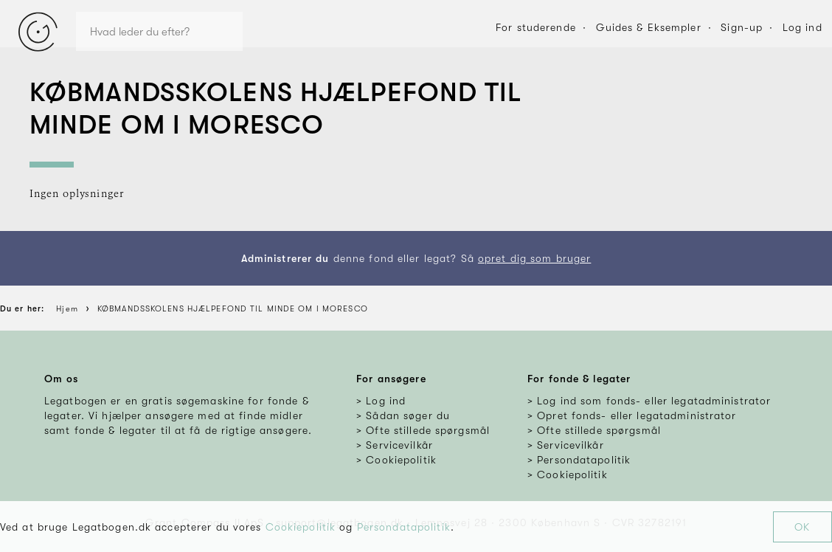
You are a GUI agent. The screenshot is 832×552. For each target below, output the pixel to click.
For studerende (536, 27)
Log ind (802, 27)
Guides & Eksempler (648, 27)
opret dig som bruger (534, 258)
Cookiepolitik (301, 527)
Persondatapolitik (404, 527)
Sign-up (742, 27)
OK (802, 527)
